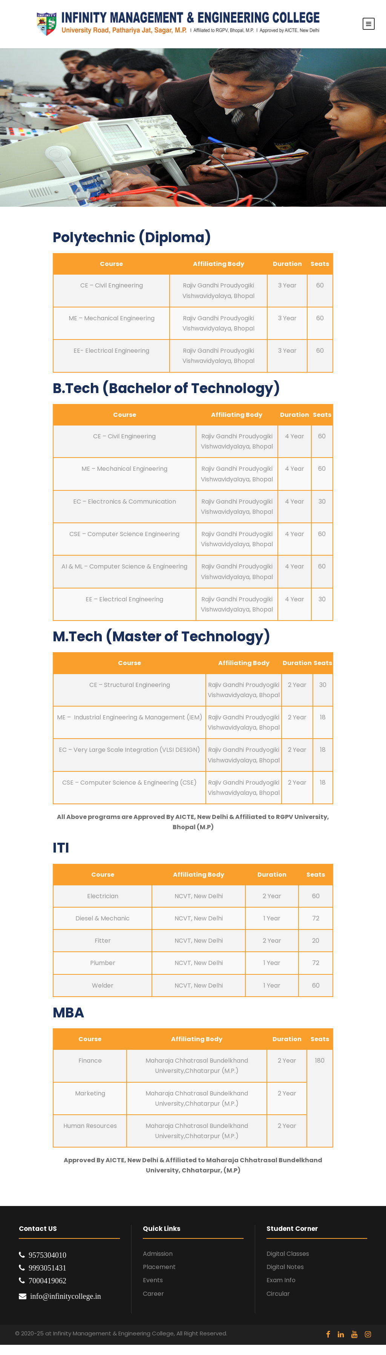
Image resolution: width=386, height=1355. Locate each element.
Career (153, 1293)
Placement (159, 1267)
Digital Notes (285, 1267)
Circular (278, 1293)
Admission (158, 1253)
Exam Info (281, 1280)
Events (153, 1280)
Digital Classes (288, 1253)
